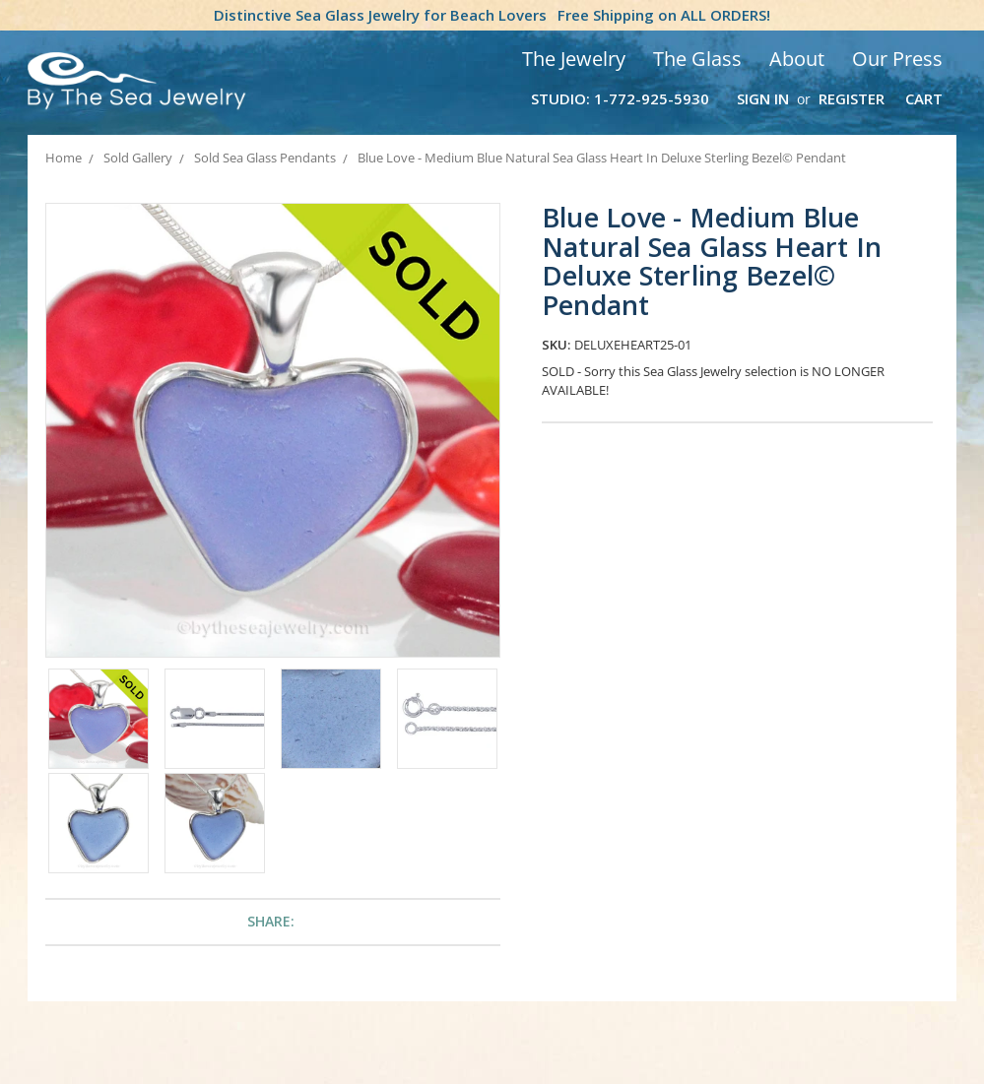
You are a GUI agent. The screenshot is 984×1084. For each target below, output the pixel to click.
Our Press (897, 58)
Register (852, 98)
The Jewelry (573, 58)
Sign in (763, 98)
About (796, 58)
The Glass (697, 58)
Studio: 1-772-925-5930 (620, 98)
